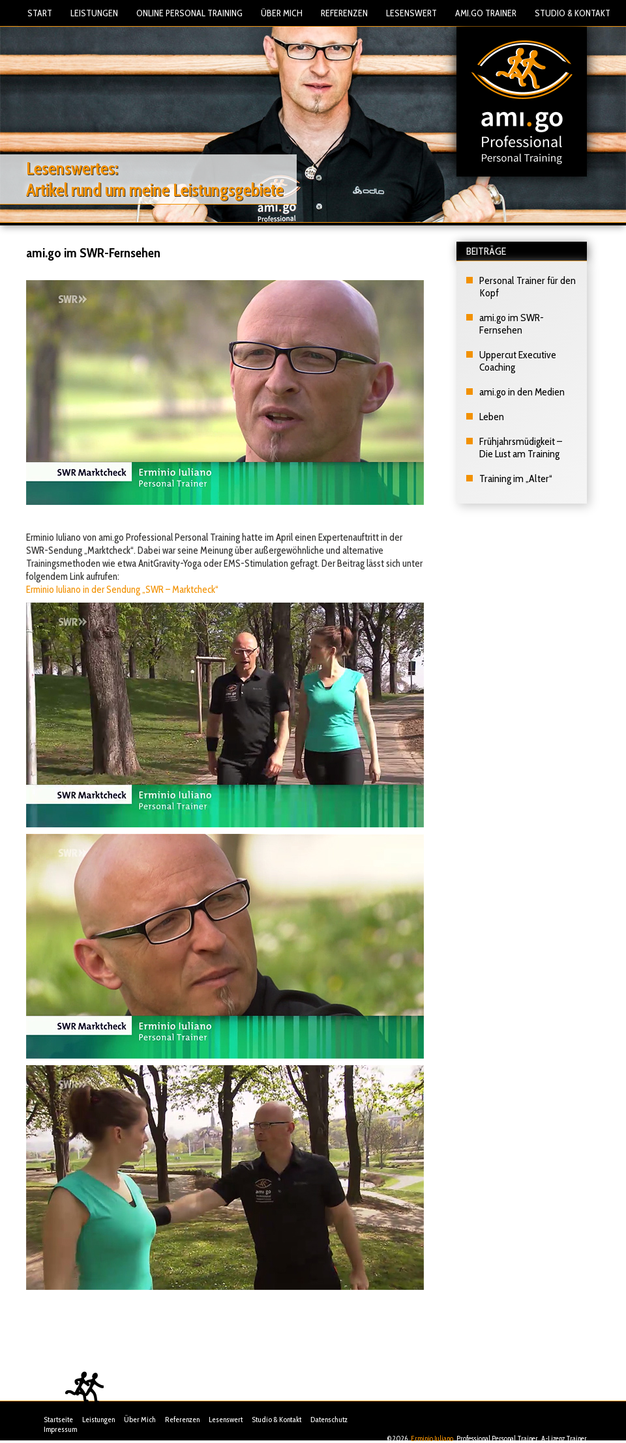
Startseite (58, 1419)
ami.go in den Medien (522, 392)
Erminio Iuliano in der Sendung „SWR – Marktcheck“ (122, 589)
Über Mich (282, 13)
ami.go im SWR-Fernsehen (511, 323)
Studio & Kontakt (572, 13)
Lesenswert (411, 13)
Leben (491, 416)
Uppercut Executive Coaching (517, 361)
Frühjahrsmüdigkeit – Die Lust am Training (520, 447)
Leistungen (94, 13)
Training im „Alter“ (515, 478)
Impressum (60, 1429)
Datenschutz (329, 1419)
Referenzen (344, 13)
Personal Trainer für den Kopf (527, 286)
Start (39, 13)
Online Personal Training (189, 13)
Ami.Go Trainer (485, 13)
